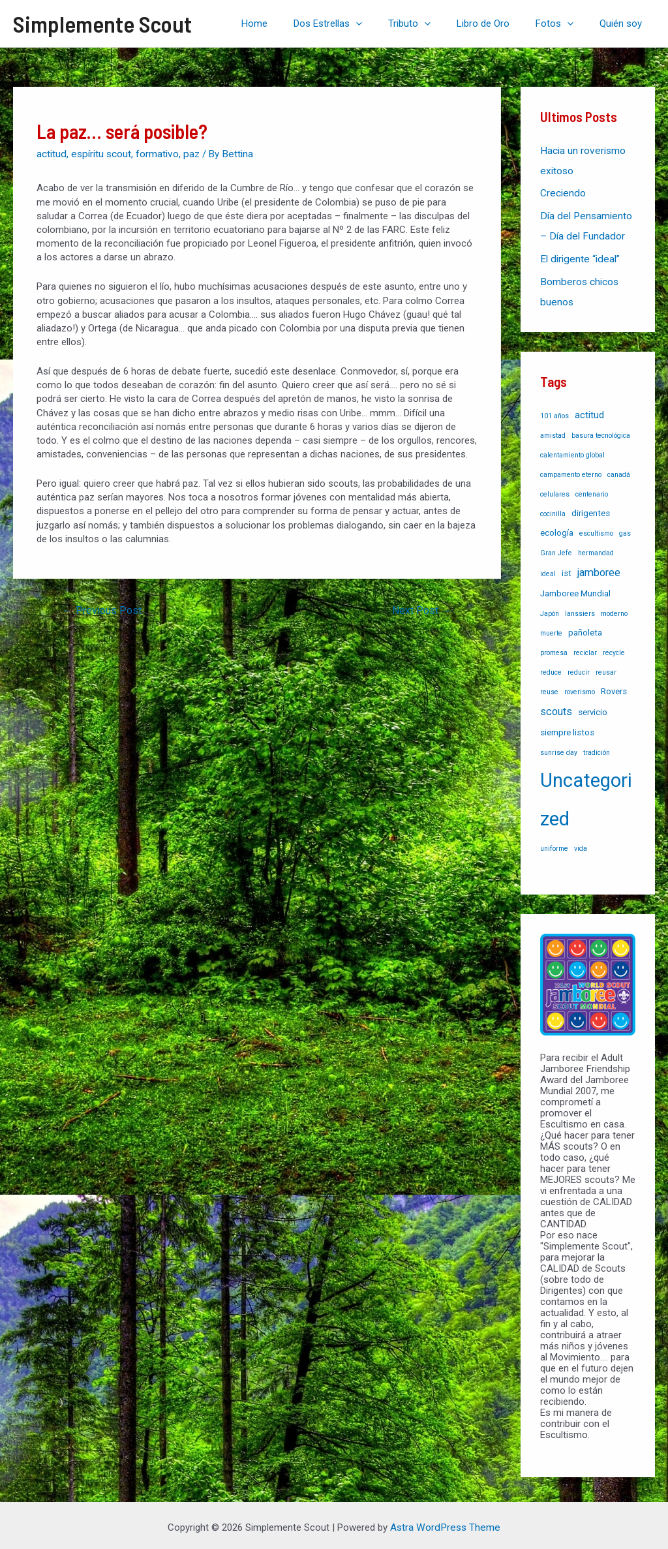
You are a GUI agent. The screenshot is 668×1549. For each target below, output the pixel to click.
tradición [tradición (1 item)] (596, 747)
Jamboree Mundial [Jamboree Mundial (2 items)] (575, 588)
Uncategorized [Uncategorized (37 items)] (586, 794)
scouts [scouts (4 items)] (556, 706)
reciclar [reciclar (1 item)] (585, 647)
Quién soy (624, 23)
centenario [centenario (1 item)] (591, 489)
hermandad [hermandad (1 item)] (596, 548)
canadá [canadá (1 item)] (618, 469)
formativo (155, 153)
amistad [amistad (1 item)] (553, 430)
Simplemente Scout (102, 23)
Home (290, 23)
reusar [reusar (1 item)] (606, 667)
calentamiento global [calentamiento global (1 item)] (572, 450)
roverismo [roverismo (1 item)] (579, 686)
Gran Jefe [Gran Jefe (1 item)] (556, 548)
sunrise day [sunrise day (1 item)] (558, 747)
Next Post (421, 609)
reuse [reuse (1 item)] (549, 686)
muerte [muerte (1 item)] (551, 628)
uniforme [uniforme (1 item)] (554, 843)
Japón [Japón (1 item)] (549, 608)
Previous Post (102, 609)
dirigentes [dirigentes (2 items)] (590, 508)
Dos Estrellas (357, 23)
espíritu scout (99, 153)
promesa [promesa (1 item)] (554, 647)
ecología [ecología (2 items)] (556, 527)
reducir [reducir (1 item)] (579, 667)
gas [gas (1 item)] (625, 528)
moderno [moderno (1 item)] (614, 608)
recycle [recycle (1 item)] (614, 647)
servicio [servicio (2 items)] (592, 707)
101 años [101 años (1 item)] (554, 410)
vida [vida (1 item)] (580, 843)
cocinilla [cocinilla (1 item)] (553, 508)
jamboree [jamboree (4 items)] (598, 567)
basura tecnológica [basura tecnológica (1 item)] (600, 430)
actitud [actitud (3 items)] (589, 410)
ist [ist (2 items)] (566, 568)
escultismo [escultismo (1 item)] (596, 528)
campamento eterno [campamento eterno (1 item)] (570, 469)
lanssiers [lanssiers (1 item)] (580, 608)
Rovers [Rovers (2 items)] (614, 686)
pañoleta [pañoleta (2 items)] (585, 627)
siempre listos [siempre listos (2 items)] (567, 727)
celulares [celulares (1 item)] (554, 489)
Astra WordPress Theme (445, 1522)
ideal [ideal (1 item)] (548, 568)
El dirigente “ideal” (577, 256)
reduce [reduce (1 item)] (551, 667)
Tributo (432, 23)
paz (188, 153)
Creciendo (562, 192)
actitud (51, 153)
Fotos (564, 23)
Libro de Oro (499, 23)
